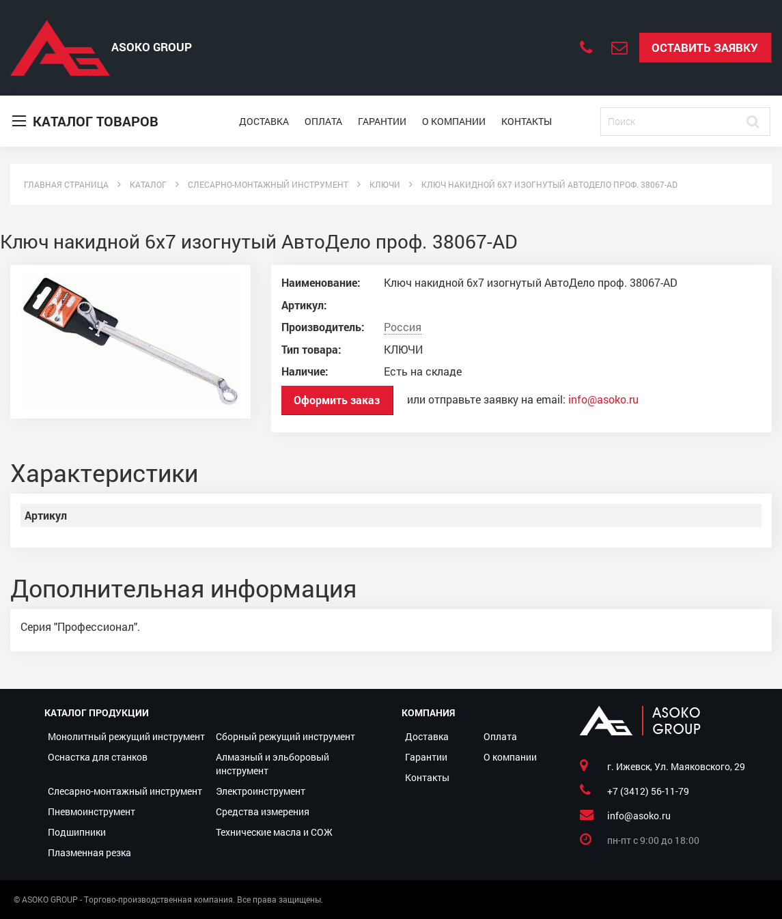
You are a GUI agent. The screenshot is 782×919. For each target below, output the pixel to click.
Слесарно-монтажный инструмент (125, 790)
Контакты (526, 121)
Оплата (323, 121)
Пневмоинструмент (91, 811)
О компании (454, 121)
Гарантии (382, 121)
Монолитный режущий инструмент (126, 736)
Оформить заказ (337, 400)
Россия (402, 327)
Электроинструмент (260, 790)
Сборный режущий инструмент (285, 736)
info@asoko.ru (603, 399)
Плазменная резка (89, 852)
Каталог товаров (85, 121)
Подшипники (77, 831)
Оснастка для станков (98, 756)
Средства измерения (262, 811)
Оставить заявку (705, 47)
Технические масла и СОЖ (274, 831)
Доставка (264, 121)
